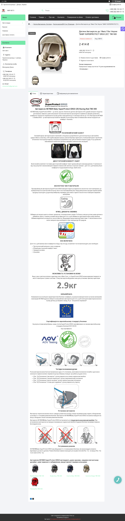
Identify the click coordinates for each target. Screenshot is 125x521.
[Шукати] (42, 10)
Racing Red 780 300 (36, 489)
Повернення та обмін (75, 17)
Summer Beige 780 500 (93, 476)
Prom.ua (72, 515)
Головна (33, 17)
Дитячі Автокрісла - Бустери (42, 24)
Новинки (5, 31)
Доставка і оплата (8, 35)
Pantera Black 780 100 (37, 476)
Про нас (52, 17)
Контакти (61, 17)
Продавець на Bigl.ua (62, 517)
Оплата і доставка (92, 17)
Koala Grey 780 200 (56, 476)
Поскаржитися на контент (57, 519)
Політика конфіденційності (73, 519)
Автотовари (6, 23)
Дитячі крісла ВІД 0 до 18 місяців (63, 24)
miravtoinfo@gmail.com (9, 86)
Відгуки (4, 27)
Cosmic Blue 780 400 (73, 476)
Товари (41, 17)
